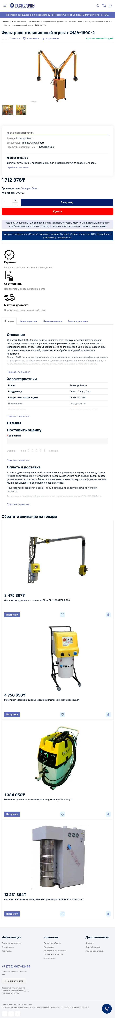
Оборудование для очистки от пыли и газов (62, 21)
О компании (8, 947)
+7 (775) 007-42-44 (16, 966)
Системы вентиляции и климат (26, 21)
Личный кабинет (52, 943)
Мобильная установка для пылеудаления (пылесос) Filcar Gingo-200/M (41, 699)
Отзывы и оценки (52, 321)
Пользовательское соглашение (53, 956)
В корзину (67, 202)
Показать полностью (18, 372)
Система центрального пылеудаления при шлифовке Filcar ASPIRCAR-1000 (43, 899)
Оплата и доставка (78, 321)
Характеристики (28, 321)
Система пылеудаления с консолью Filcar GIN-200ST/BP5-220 (37, 600)
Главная (5, 21)
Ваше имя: (15, 435)
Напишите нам (14, 981)
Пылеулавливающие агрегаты (98, 21)
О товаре (9, 321)
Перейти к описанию (17, 167)
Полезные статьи (94, 951)
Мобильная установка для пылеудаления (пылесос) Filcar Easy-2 (38, 799)
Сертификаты (92, 947)
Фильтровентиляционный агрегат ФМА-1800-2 (25, 25)
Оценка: (11, 450)
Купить (57, 211)
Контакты (7, 951)
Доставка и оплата (11, 943)
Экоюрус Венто (29, 188)
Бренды (89, 943)
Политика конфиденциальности (55, 949)
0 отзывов (15, 38)
